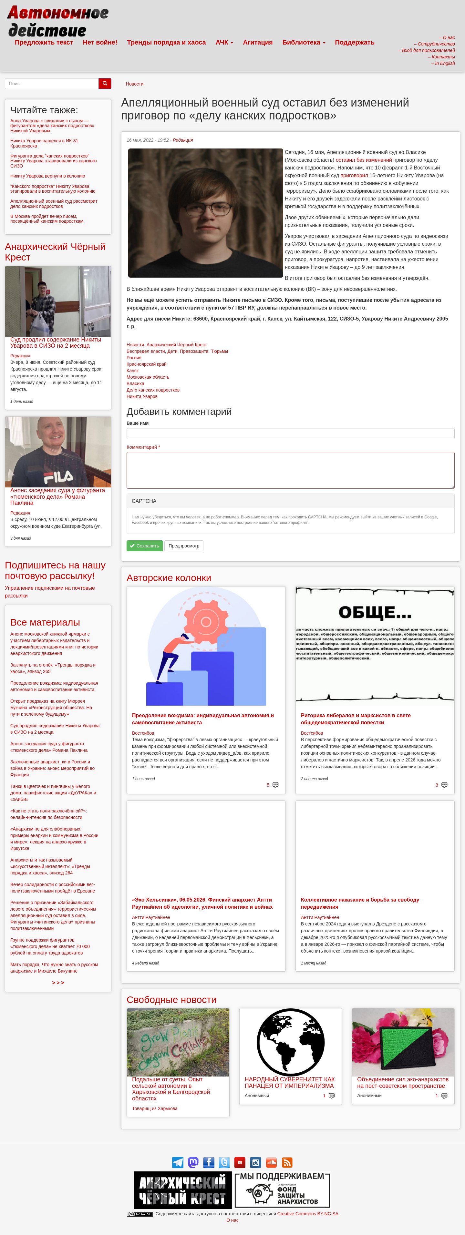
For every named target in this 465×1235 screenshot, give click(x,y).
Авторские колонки (169, 577)
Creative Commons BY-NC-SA (307, 1213)
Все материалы (45, 622)
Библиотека (304, 42)
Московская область (148, 377)
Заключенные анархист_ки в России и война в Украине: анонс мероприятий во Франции (52, 768)
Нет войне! (100, 42)
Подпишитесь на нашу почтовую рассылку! (55, 570)
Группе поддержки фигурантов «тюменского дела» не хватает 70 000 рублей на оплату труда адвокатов (50, 946)
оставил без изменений (364, 160)
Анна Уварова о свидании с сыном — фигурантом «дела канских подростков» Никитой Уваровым (52, 125)
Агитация (258, 42)
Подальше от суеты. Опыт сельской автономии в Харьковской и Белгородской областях (171, 1089)
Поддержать (355, 42)
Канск (133, 370)
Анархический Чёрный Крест (177, 344)
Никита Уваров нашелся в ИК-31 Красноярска (44, 143)
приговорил (354, 175)
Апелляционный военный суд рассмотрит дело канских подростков (54, 204)
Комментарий (143, 447)
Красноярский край (147, 364)
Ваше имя (138, 423)
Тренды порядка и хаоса (166, 42)
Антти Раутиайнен (151, 917)
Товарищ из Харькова (155, 1108)
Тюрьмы (219, 351)
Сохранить (144, 545)
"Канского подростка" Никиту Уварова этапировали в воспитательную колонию (52, 189)
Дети (172, 351)
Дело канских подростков (153, 390)
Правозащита (194, 351)
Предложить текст (44, 42)
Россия (134, 357)
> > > (58, 982)
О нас (232, 1220)
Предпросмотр (184, 545)
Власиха (135, 383)
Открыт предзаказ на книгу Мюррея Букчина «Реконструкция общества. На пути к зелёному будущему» (51, 708)
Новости (134, 84)
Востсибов (143, 733)
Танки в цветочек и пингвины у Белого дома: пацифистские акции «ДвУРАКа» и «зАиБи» (53, 793)
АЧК (224, 42)
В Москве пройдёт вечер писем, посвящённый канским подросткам (46, 219)
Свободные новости (172, 999)
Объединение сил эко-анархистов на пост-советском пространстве (403, 1082)
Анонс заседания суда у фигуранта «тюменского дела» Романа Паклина (57, 496)
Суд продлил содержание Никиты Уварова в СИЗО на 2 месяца (55, 342)
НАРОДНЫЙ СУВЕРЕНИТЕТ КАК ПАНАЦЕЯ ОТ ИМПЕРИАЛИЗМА (290, 1082)
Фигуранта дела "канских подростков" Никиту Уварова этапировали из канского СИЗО (53, 160)
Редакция (183, 140)
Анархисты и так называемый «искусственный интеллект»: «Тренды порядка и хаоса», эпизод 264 (50, 866)
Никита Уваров (142, 396)
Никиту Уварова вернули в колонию (47, 176)
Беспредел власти (146, 351)
